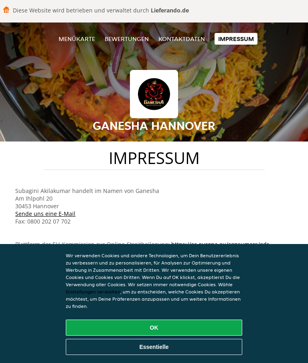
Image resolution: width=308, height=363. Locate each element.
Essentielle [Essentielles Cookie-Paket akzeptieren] (153, 347)
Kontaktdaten (181, 39)
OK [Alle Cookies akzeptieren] (154, 327)
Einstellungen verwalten (93, 292)
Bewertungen (127, 39)
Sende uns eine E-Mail (45, 213)
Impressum (236, 39)
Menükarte (77, 39)
